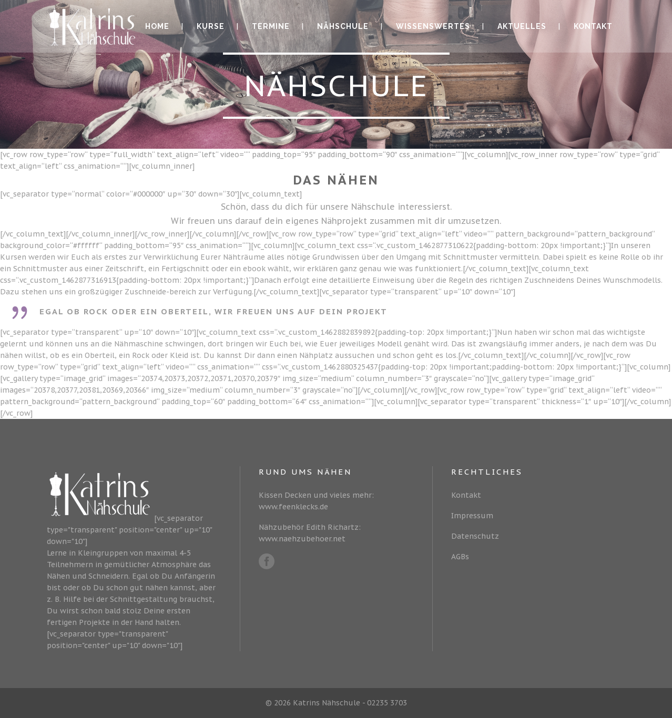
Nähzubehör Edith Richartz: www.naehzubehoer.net (310, 532)
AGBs (460, 556)
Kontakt (466, 495)
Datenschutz (475, 536)
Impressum (472, 515)
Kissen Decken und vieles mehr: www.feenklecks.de (316, 500)
